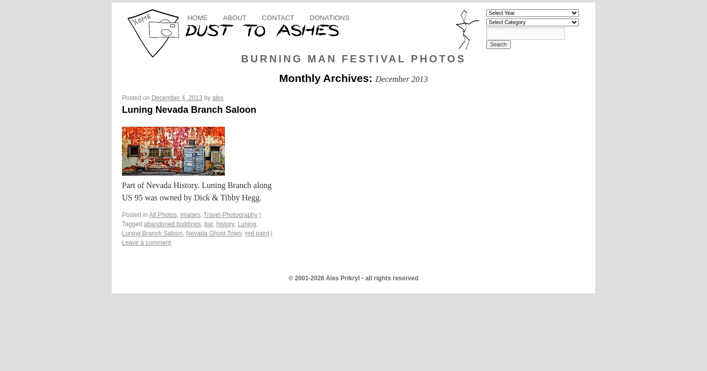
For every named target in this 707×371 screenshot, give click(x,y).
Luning (247, 224)
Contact (278, 18)
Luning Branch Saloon (152, 233)
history (225, 224)
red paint (257, 233)
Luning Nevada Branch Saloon (189, 110)
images (190, 214)
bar (208, 224)
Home (197, 18)
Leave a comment (146, 242)
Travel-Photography (231, 214)
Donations (329, 18)
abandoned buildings (172, 224)
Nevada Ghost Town (214, 233)
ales (218, 98)
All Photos (163, 214)
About (234, 18)
